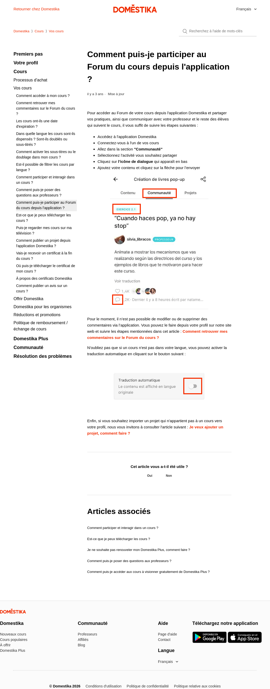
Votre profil (25, 62)
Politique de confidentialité (148, 686)
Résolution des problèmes (42, 356)
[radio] (149, 475)
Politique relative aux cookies (197, 686)
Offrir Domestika (28, 299)
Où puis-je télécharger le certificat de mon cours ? (45, 268)
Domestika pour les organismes (42, 307)
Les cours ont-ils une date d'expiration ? (36, 123)
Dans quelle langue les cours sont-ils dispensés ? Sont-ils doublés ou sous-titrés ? (45, 139)
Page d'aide (167, 634)
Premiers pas (28, 54)
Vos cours (56, 31)
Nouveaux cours (13, 634)
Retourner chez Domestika (36, 9)
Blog (81, 645)
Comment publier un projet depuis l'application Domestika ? (43, 243)
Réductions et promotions (36, 315)
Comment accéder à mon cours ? (43, 96)
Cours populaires (13, 640)
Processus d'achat (30, 80)
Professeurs (87, 634)
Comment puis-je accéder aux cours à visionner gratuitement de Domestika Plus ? (148, 572)
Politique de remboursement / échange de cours (40, 326)
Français (244, 9)
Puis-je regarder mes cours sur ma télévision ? (44, 230)
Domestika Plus (30, 338)
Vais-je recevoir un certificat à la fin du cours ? (44, 256)
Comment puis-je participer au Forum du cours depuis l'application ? (46, 205)
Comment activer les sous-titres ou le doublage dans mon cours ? (46, 154)
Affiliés (83, 640)
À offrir (5, 645)
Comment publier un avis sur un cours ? (41, 288)
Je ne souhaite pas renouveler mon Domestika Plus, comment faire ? (138, 550)
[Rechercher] (218, 31)
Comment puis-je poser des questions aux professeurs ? (38, 192)
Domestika (21, 31)
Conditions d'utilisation (103, 686)
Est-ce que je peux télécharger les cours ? (43, 218)
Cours (39, 31)
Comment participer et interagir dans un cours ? (45, 180)
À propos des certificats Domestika (44, 278)
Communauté (28, 347)
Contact (164, 640)
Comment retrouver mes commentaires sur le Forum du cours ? (45, 108)
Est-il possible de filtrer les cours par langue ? (45, 167)
